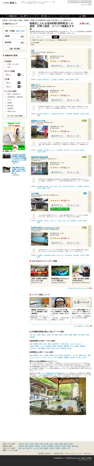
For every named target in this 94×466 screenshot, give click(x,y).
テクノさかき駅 (74, 150)
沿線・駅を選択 (15, 48)
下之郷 (65, 334)
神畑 (56, 334)
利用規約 (83, 458)
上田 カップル (53, 220)
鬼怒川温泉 (75, 446)
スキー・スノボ (51, 357)
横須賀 (28, 448)
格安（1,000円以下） (54, 344)
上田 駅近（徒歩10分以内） (58, 113)
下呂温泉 (43, 446)
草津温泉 (21, 446)
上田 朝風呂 (54, 79)
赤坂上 (44, 334)
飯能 (41, 448)
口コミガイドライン (70, 453)
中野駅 (76, 79)
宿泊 (31, 344)
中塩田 (70, 334)
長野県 (61, 444)
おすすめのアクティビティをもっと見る (79, 288)
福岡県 (71, 444)
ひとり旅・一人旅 (35, 348)
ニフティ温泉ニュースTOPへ (82, 326)
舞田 (83, 334)
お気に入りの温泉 (74, 1)
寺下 (52, 334)
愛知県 (66, 444)
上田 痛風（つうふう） (49, 150)
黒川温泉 (63, 446)
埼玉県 (27, 444)
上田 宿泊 (46, 220)
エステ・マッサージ (76, 344)
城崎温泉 (37, 446)
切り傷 (69, 348)
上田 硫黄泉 (40, 150)
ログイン (83, 4)
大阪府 (51, 444)
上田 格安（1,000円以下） (43, 79)
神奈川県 (21, 444)
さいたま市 (36, 448)
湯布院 (69, 446)
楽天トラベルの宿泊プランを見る (59, 209)
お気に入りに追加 (74, 65)
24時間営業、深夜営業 (15, 97)
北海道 (56, 444)
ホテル (58, 348)
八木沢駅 (67, 79)
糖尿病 (43, 348)
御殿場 (46, 448)
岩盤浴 (9, 103)
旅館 (40, 344)
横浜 (20, 448)
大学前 (61, 334)
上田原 (48, 334)
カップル (42, 346)
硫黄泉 (77, 346)
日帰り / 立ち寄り (13, 64)
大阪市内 (51, 448)
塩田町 (75, 334)
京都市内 (57, 448)
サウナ (72, 346)
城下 (34, 334)
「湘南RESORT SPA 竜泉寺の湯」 (55, 373)
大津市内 (64, 448)
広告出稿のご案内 (58, 453)
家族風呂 (82, 346)
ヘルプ (80, 453)
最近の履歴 (86, 1)
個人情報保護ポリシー (59, 458)
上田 (31, 334)
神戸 (68, 448)
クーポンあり (51, 40)
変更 (22, 36)
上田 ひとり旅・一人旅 (55, 186)
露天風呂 (35, 344)
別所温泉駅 (61, 79)
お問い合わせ (87, 453)
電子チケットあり (38, 40)
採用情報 (89, 458)
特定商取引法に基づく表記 (73, 458)
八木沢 (87, 334)
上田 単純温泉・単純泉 (42, 186)
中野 (79, 334)
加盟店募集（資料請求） (45, 453)
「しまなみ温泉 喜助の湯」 (46, 375)
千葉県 (32, 444)
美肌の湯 (63, 348)
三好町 (39, 334)
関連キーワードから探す (10, 450)
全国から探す (20, 31)
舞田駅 (72, 79)
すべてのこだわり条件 (14, 116)
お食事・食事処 (34, 346)
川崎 (23, 448)
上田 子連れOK (68, 255)
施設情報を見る (58, 65)
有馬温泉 (31, 446)
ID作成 (89, 4)
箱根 (26, 446)
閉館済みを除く (62, 40)
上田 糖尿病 (59, 150)
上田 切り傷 (66, 150)
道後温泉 (57, 446)
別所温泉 (32, 337)
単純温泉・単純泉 (51, 346)
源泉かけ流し (65, 344)
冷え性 (45, 344)
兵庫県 (37, 444)
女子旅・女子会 (50, 348)
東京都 (46, 444)
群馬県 (41, 444)
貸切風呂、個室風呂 (63, 346)
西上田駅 (82, 150)
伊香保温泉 (50, 446)
